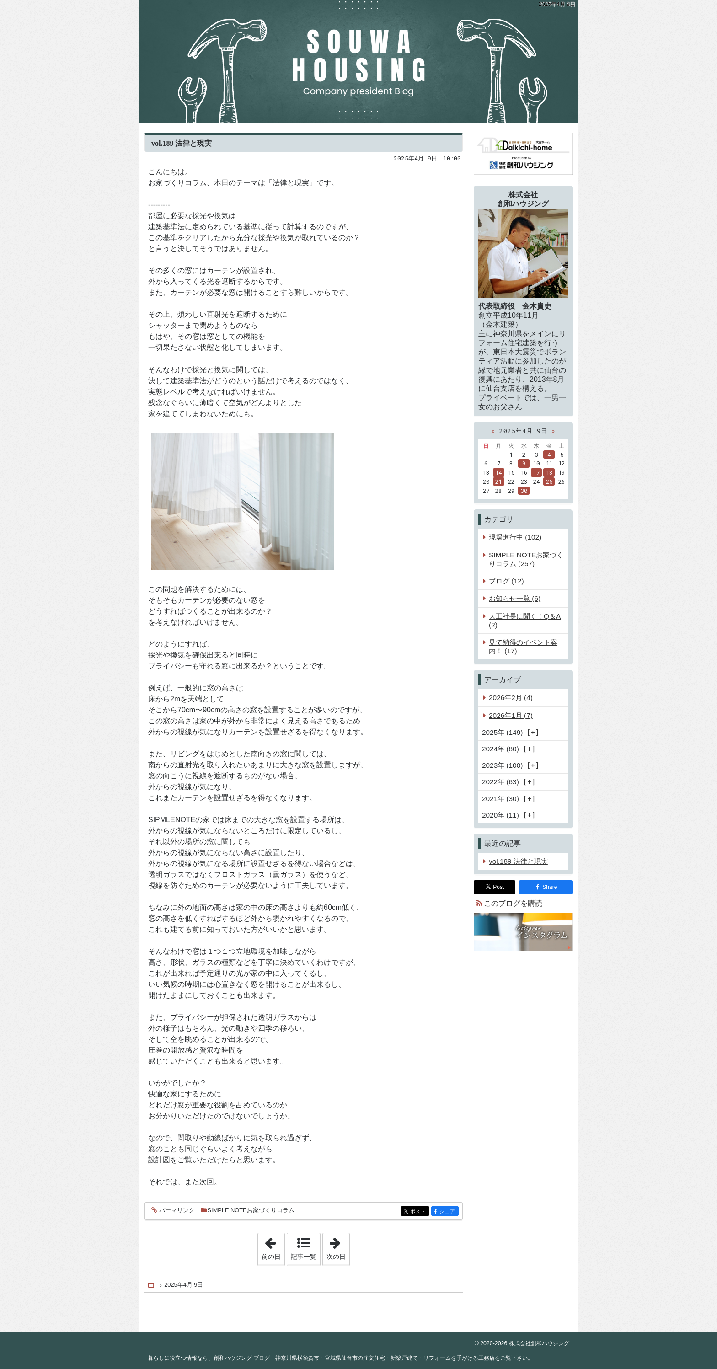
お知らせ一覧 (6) (514, 598)
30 (524, 490)
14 (498, 472)
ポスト (419, 1212)
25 (549, 481)
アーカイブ (502, 680)
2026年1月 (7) (511, 715)
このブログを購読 (513, 903)
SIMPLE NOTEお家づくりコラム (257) (526, 559)
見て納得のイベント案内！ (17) (523, 646)
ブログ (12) (506, 581)
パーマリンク (176, 1210)
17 (536, 472)
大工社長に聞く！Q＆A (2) (525, 620)
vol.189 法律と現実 (181, 143)
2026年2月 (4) (511, 697)
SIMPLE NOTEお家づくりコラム (251, 1210)
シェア (448, 1212)
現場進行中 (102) (515, 537)
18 (549, 472)
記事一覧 (303, 1256)
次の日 (337, 1246)
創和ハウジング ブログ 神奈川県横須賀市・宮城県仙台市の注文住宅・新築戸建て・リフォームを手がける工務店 (358, 61)
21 (498, 481)
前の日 (273, 1246)
